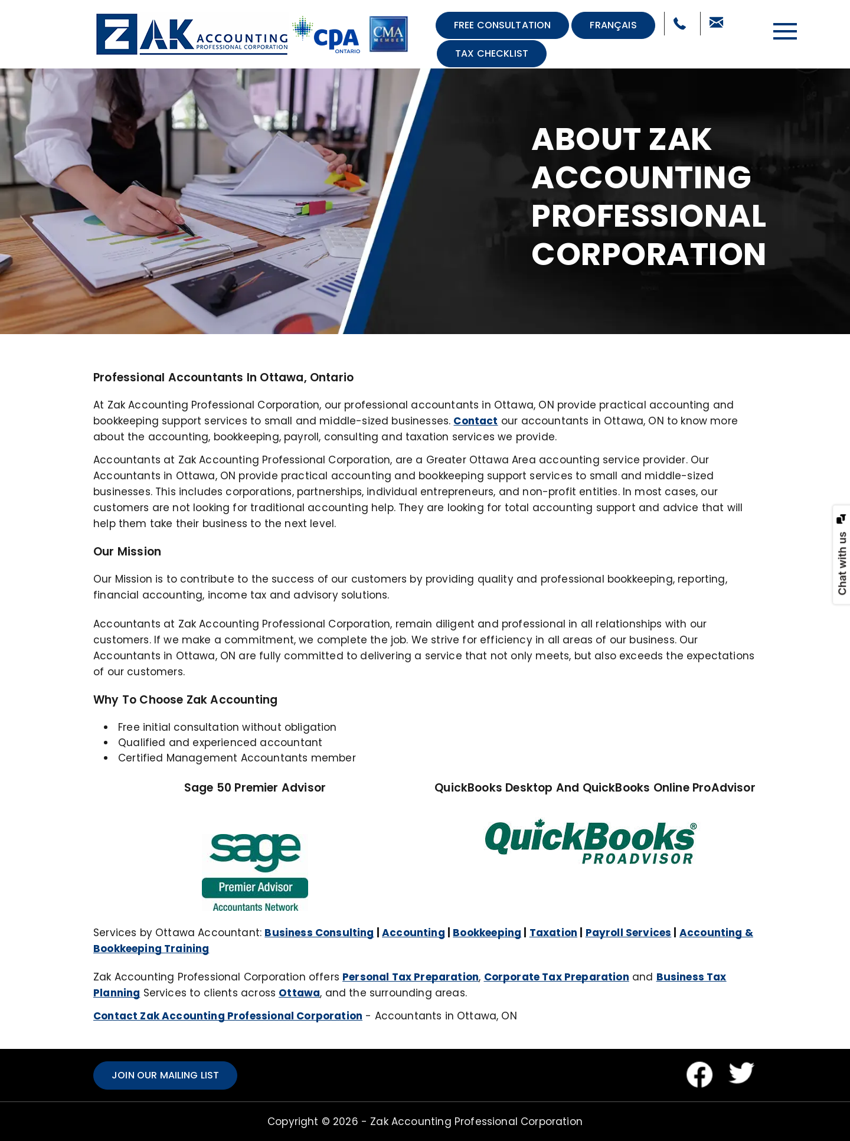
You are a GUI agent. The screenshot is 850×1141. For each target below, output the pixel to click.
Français (613, 25)
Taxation (553, 933)
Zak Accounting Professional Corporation (476, 1121)
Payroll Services (629, 933)
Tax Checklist (491, 53)
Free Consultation (502, 25)
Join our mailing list (165, 1075)
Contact (475, 421)
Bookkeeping (487, 933)
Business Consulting (319, 933)
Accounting (413, 933)
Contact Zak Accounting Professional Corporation (227, 1016)
